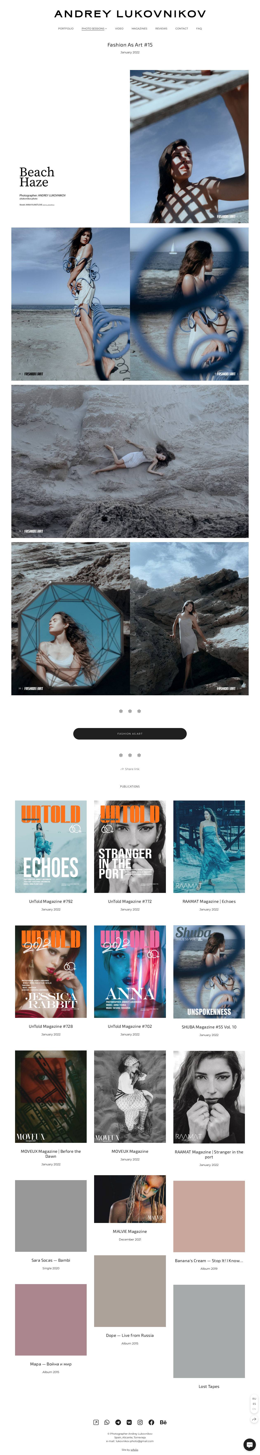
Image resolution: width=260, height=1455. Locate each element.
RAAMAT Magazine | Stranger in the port (209, 1162)
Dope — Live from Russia (130, 1343)
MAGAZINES (139, 28)
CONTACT (181, 28)
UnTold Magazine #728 (51, 1033)
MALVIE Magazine (130, 1239)
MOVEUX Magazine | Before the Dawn (51, 1161)
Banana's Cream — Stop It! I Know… (209, 1268)
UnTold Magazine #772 (130, 909)
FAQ (199, 28)
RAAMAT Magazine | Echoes (209, 909)
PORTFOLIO (65, 28)
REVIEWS (161, 28)
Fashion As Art (130, 741)
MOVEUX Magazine (130, 1158)
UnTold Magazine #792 (51, 909)
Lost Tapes (209, 1394)
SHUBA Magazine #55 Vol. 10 (209, 1034)
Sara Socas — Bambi (51, 1267)
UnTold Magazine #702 (130, 1033)
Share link (132, 777)
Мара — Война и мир (51, 1371)
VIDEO (119, 28)
